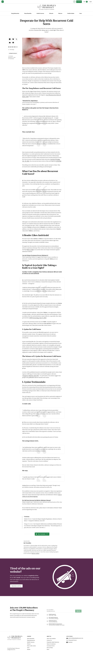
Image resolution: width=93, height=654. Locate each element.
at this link (58, 161)
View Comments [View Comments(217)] (42, 534)
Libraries (51, 13)
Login (90, 1)
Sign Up (78, 611)
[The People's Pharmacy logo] (46, 7)
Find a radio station (31, 645)
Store (80, 13)
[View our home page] (2, 1)
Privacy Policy (50, 647)
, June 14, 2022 (37, 318)
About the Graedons (51, 638)
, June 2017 (31, 375)
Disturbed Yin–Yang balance (30, 100)
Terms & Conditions (51, 644)
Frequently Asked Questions (53, 642)
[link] (9, 39)
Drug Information (15, 13)
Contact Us (49, 640)
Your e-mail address (50, 609)
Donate (28, 649)
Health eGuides (70, 13)
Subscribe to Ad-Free (16, 586)
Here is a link (30, 249)
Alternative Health (13, 53)
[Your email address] (60, 612)
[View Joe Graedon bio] (41, 543)
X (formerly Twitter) (72, 640)
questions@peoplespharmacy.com (75, 638)
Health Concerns (40, 13)
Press (48, 649)
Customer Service (51, 645)
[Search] (74, 1)
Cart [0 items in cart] (86, 2)
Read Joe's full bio (35, 553)
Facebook (69, 642)
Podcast (29, 644)
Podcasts (60, 13)
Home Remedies (27, 13)
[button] (13, 42)
